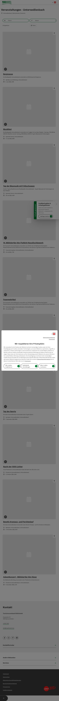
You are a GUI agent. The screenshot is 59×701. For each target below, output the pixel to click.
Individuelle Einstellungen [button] (26, 366)
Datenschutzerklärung (49, 337)
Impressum (52, 339)
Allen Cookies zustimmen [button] (44, 366)
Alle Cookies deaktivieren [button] (8, 366)
